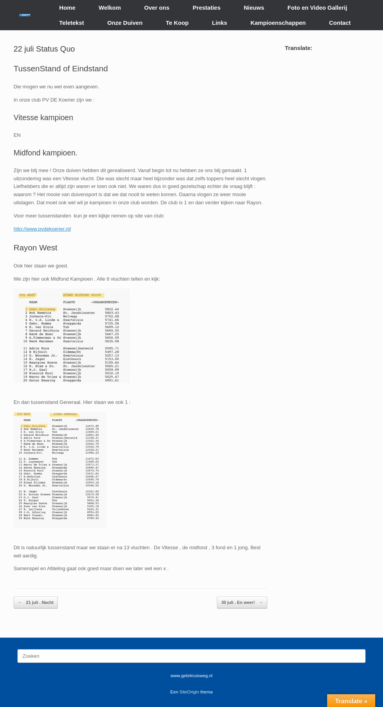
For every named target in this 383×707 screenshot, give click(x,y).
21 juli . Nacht (36, 602)
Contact (340, 22)
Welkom (110, 7)
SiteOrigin (189, 692)
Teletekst (71, 22)
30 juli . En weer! (242, 602)
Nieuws (254, 7)
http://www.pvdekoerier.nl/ (42, 229)
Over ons (157, 7)
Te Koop (177, 22)
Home (67, 7)
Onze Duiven (125, 22)
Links (219, 22)
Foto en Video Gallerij (317, 7)
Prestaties (207, 7)
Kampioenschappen (278, 22)
